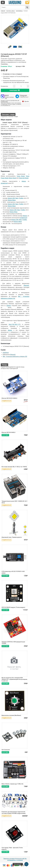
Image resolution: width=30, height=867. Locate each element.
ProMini (21, 198)
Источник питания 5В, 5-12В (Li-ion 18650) (14, 466)
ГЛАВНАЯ (3, 10)
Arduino (24, 181)
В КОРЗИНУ (5, 435)
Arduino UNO (11, 198)
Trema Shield (21, 176)
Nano (16, 198)
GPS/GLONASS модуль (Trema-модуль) (13, 607)
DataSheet (6, 352)
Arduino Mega (12, 200)
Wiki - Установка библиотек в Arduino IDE (15, 356)
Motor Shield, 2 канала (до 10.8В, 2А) (12, 784)
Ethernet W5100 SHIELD (8, 432)
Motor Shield (12, 178)
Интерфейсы (19, 10)
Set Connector (6, 749)
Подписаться (6, 400)
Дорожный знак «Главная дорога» (12, 537)
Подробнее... (4, 64)
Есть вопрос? (17, 864)
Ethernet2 (26, 285)
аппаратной (4, 183)
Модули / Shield (10, 10)
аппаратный (23, 217)
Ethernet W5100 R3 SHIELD (9, 398)
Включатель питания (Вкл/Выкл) (11, 715)
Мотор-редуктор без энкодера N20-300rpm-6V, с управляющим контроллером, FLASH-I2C (14, 679)
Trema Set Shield (23, 178)
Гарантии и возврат (9, 858)
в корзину (15, 90)
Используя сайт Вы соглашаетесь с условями (17, 859)
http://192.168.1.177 (14, 324)
